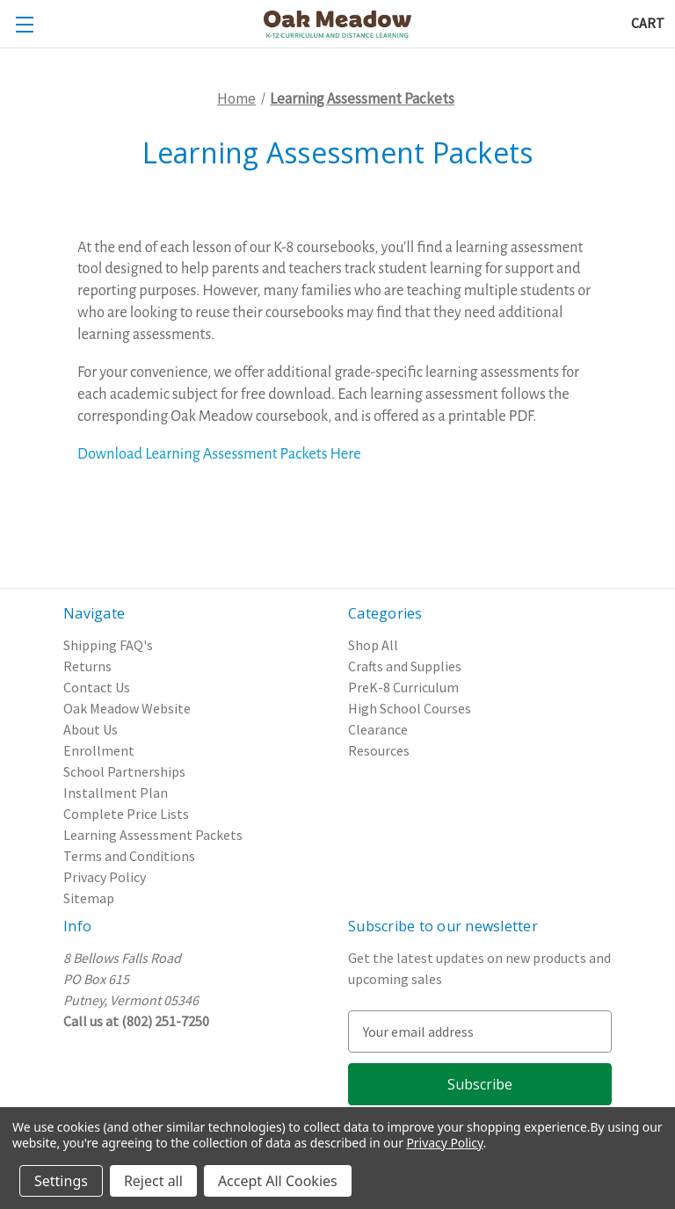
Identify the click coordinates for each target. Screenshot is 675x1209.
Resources (379, 750)
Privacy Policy (104, 877)
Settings (61, 1181)
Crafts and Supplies (404, 666)
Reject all (153, 1181)
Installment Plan (115, 792)
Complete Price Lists (126, 813)
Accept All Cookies (278, 1181)
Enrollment (98, 750)
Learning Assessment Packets (153, 834)
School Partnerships (124, 771)
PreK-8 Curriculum (403, 687)
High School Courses (409, 708)
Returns (87, 666)
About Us (90, 729)
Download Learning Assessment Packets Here (219, 453)
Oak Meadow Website (127, 708)
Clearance (378, 729)
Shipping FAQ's (108, 645)
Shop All (373, 645)
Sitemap (88, 898)
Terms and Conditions (129, 856)
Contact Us (96, 687)
